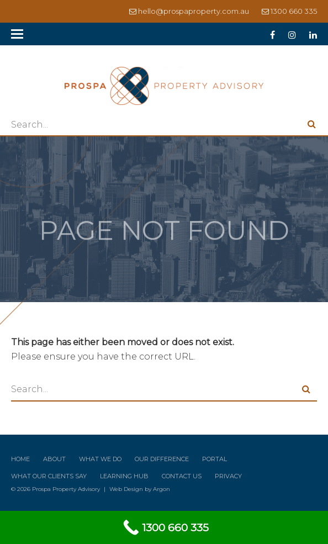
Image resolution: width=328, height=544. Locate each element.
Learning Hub (124, 476)
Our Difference (162, 459)
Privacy (228, 476)
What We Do (100, 459)
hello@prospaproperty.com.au (193, 11)
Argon (161, 489)
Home (20, 459)
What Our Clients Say (49, 476)
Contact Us (182, 476)
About (54, 459)
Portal (214, 459)
